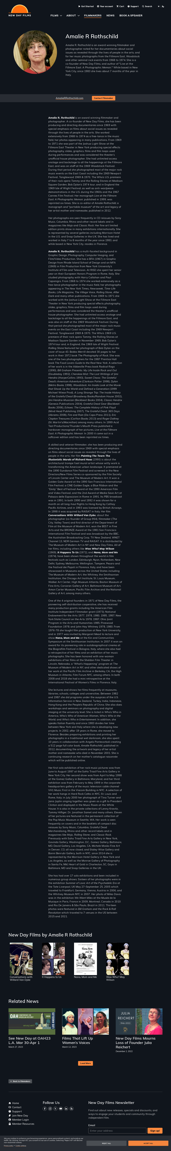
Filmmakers (93, 15)
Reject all (106, 1143)
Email (91, 1125)
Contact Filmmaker (103, 98)
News (110, 15)
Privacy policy (8, 1146)
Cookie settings (20, 1146)
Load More (85, 1063)
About (71, 15)
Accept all (148, 1143)
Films (54, 15)
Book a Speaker (130, 15)
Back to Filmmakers (20, 1081)
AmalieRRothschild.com (69, 98)
